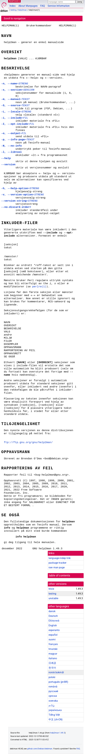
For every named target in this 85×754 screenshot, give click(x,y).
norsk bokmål (56, 672)
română (53, 686)
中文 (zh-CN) (56, 719)
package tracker (57, 562)
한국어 (52, 667)
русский (53, 691)
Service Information (59, 5)
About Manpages (28, 5)
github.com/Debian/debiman (39, 749)
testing (13, 10)
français (53, 644)
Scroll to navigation (15, 18)
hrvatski (53, 649)
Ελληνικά (54, 620)
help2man (22, 10)
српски (53, 695)
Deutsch (53, 615)
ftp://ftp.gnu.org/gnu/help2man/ (28, 442)
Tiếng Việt (54, 714)
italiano (53, 658)
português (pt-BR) (58, 681)
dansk (52, 611)
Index (12, 5)
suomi (52, 639)
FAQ (42, 5)
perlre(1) (39, 286)
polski (52, 677)
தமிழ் (52, 705)
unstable (53, 598)
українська (55, 710)
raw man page (57, 567)
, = (14, 83)
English (53, 625)
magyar (53, 653)
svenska (53, 700)
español (53, 634)
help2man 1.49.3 (57, 733)
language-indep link (60, 558)
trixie (51, 588)
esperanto (54, 630)
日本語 (52, 663)
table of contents (59, 575)
